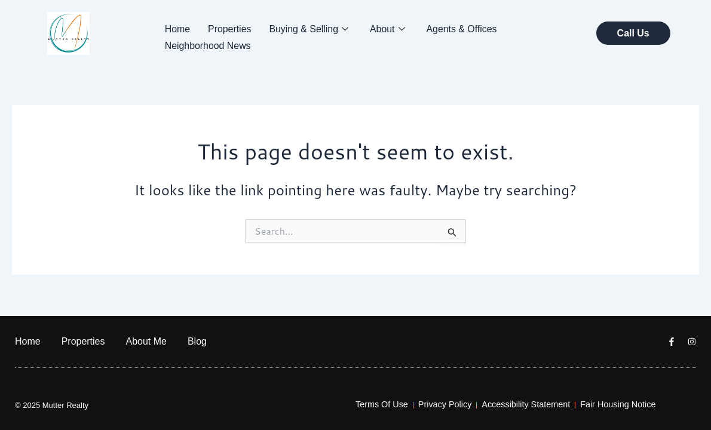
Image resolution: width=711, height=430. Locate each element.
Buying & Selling (309, 28)
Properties (230, 28)
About (388, 28)
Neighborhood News (208, 44)
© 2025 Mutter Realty (51, 405)
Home (178, 28)
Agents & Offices (463, 28)
